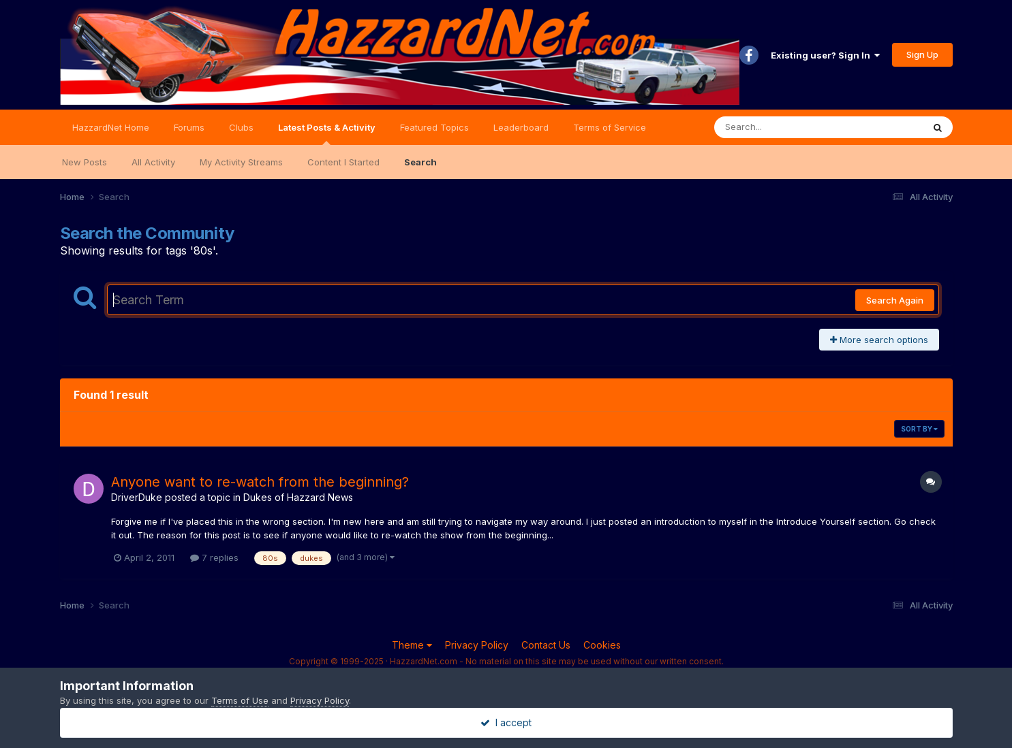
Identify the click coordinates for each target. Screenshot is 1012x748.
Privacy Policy (476, 645)
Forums (189, 127)
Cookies (602, 645)
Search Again (894, 300)
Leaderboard (521, 127)
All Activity (153, 162)
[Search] (781, 127)
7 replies (214, 557)
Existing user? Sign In (825, 55)
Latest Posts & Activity (326, 133)
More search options (879, 339)
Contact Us (545, 645)
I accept (506, 722)
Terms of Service (609, 127)
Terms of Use (240, 700)
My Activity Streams (241, 162)
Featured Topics (434, 127)
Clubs (241, 127)
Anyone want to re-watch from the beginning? (260, 482)
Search (420, 162)
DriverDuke (136, 497)
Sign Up (922, 54)
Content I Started (343, 162)
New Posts (84, 162)
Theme (412, 645)
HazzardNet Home (110, 127)
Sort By (919, 429)
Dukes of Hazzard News (298, 497)
